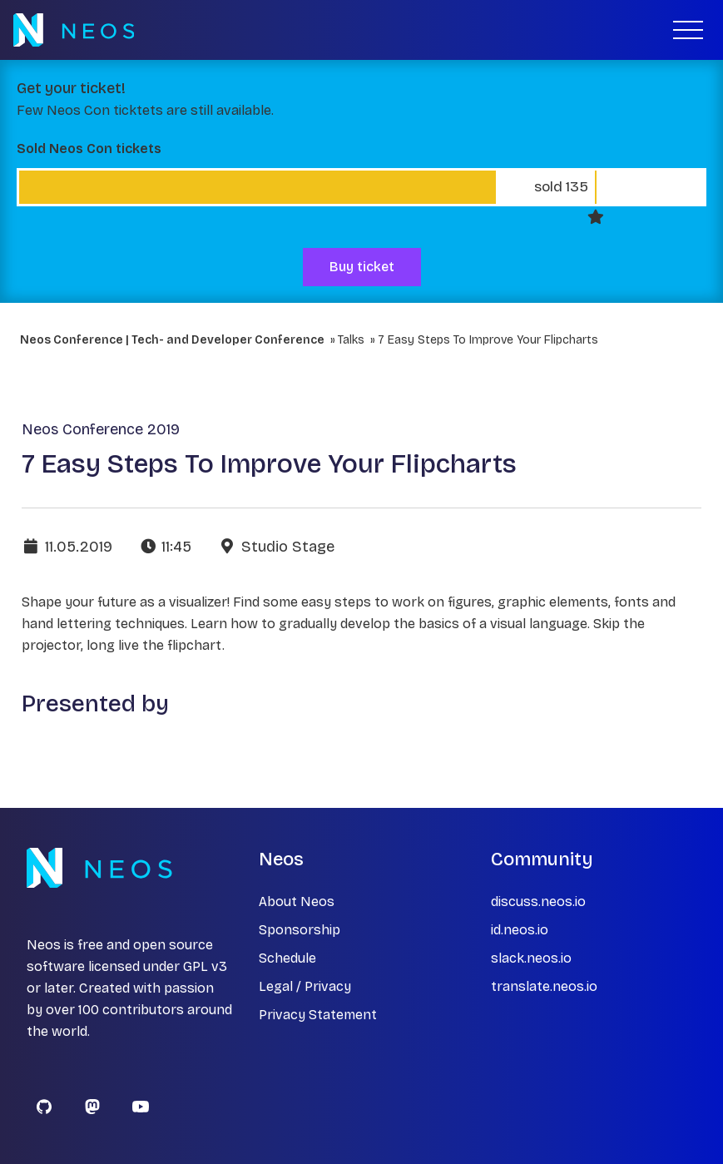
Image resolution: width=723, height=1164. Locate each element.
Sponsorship (299, 930)
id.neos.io (519, 930)
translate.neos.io (544, 986)
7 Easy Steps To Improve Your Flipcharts (488, 340)
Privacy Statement (318, 1015)
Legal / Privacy (305, 986)
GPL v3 (205, 966)
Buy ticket (361, 267)
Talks (351, 340)
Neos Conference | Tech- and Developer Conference (172, 340)
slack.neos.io (531, 958)
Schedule (287, 958)
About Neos (296, 901)
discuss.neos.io (538, 901)
